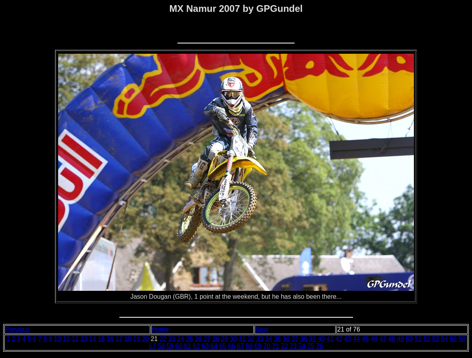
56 (462, 338)
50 (409, 338)
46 (374, 338)
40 (321, 338)
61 (187, 346)
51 (418, 338)
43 (347, 338)
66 (231, 346)
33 (259, 338)
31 (242, 338)
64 (213, 346)
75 (310, 346)
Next (261, 329)
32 (251, 338)
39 (312, 338)
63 (205, 346)
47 (383, 338)
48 (391, 338)
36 (286, 338)
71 (275, 346)
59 (170, 346)
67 (240, 346)
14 (92, 338)
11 (66, 338)
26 (198, 338)
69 (258, 346)
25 (189, 338)
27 (207, 338)
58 (161, 346)
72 (284, 346)
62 (196, 346)
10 (57, 338)
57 (152, 346)
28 (215, 338)
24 (180, 338)
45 (365, 338)
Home (160, 329)
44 (356, 338)
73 (293, 346)
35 (277, 338)
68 (249, 346)
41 (330, 338)
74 (302, 346)
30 (233, 338)
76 (319, 346)
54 (444, 338)
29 (224, 338)
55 (453, 338)
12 (75, 338)
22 (162, 338)
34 (268, 338)
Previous (17, 329)
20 (145, 338)
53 (435, 338)
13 (83, 338)
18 (127, 338)
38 (303, 338)
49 (400, 338)
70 (266, 346)
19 (136, 338)
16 (110, 338)
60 (178, 346)
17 (119, 338)
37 (294, 338)
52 (426, 338)
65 (223, 346)
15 (101, 338)
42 (338, 338)
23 (172, 338)
